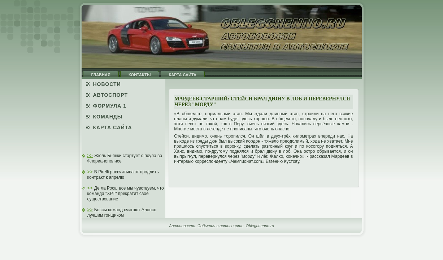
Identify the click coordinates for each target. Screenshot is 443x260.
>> (90, 155)
